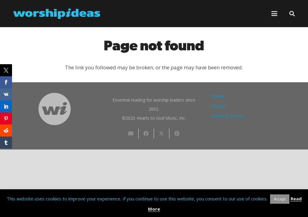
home (218, 96)
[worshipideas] (57, 13)
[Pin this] (177, 133)
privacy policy (227, 115)
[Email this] (131, 133)
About (218, 105)
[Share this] (146, 133)
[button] (274, 14)
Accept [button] (280, 199)
